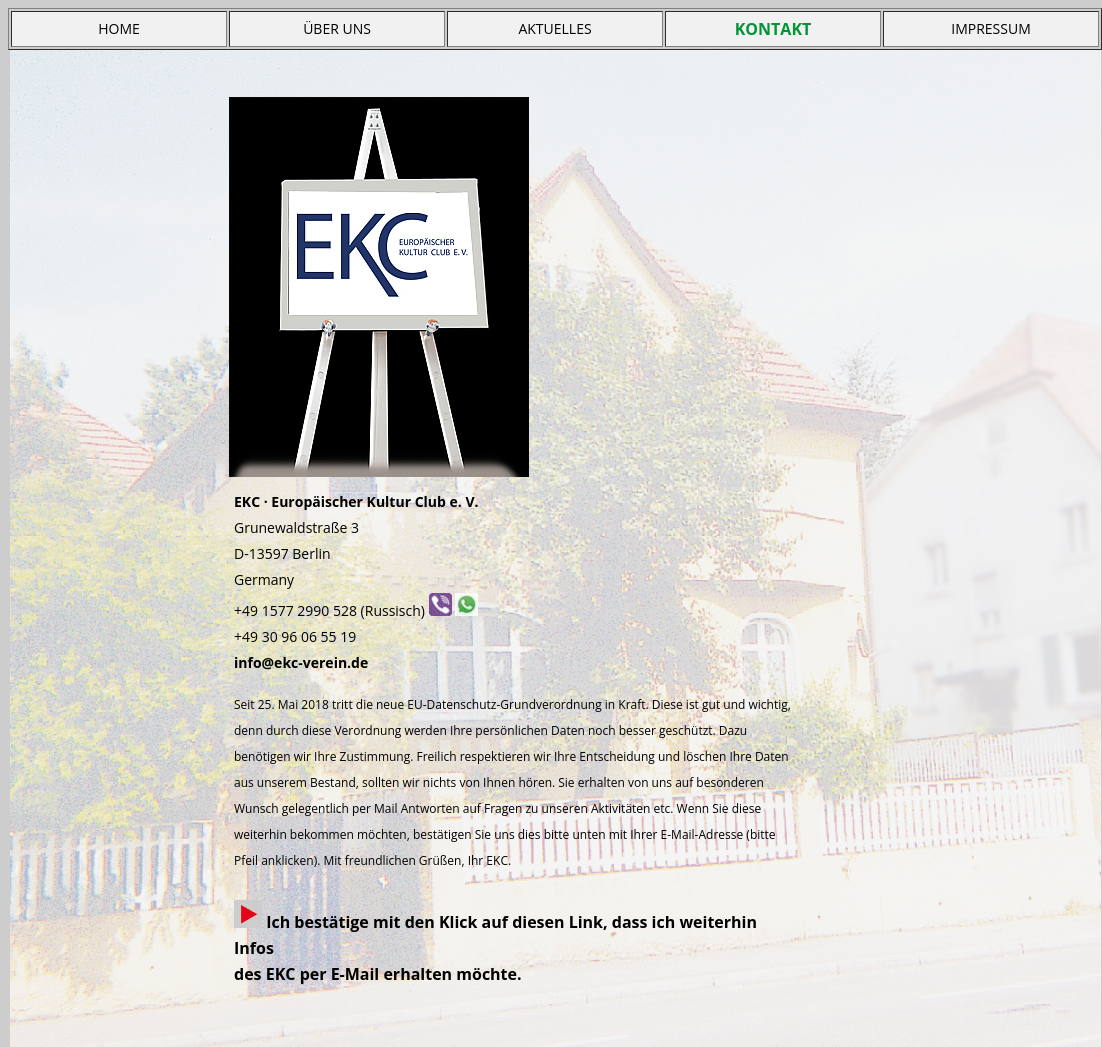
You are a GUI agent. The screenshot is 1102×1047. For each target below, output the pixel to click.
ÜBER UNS (337, 28)
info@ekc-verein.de (301, 662)
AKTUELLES (554, 28)
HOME (119, 28)
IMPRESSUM (991, 28)
